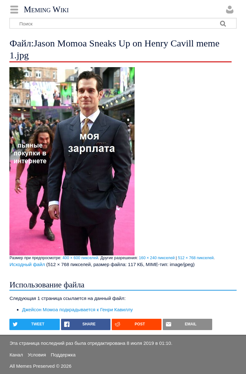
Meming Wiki (46, 9)
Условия (37, 354)
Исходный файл (27, 264)
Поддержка (63, 354)
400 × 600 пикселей (80, 258)
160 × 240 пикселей (157, 258)
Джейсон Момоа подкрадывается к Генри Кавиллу (77, 309)
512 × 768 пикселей (195, 258)
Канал (16, 354)
